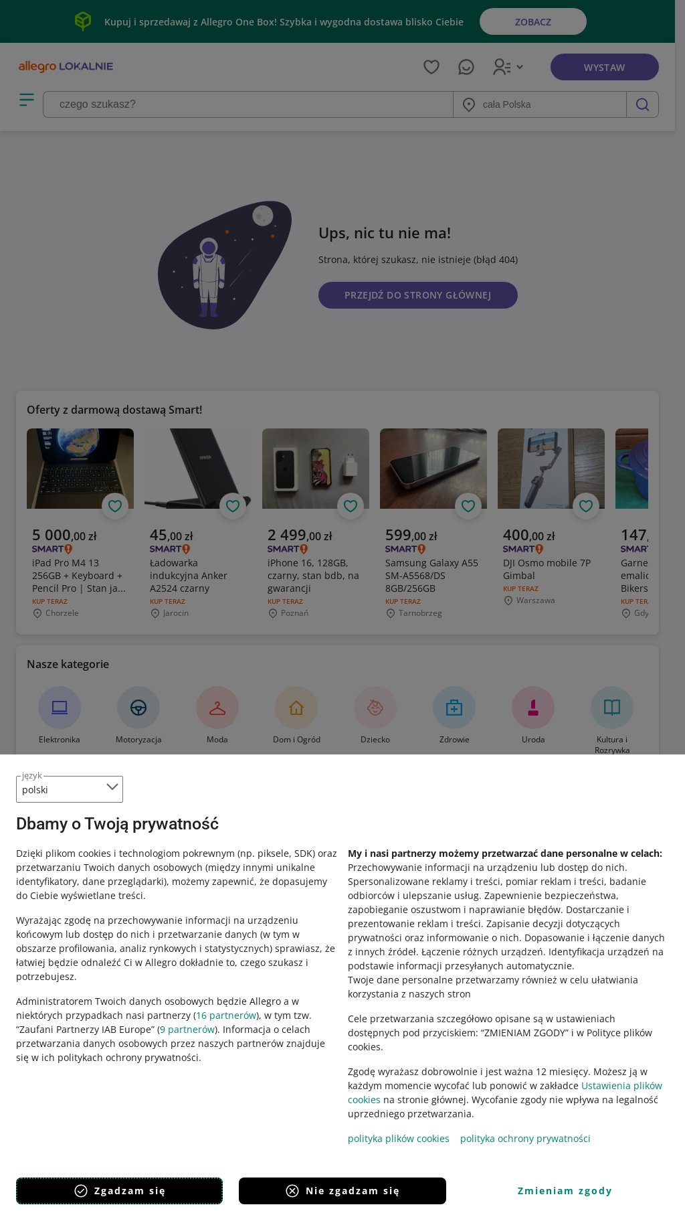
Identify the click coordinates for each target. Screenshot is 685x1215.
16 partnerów (226, 1015)
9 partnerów (187, 1029)
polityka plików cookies (399, 1138)
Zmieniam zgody (565, 1190)
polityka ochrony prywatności (525, 1138)
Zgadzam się (119, 1191)
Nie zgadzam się (342, 1191)
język (32, 775)
